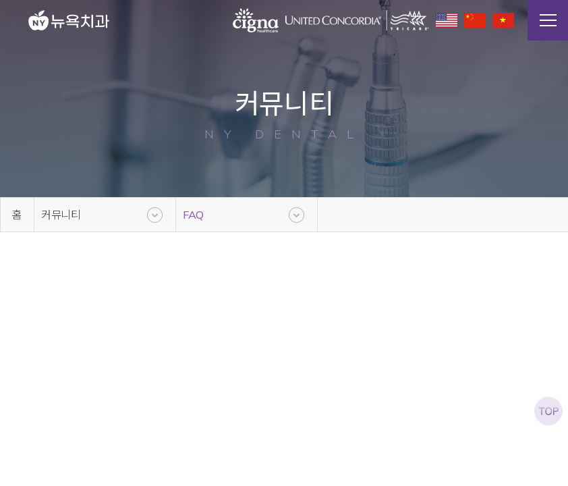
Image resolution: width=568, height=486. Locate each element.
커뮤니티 (61, 214)
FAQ (193, 214)
